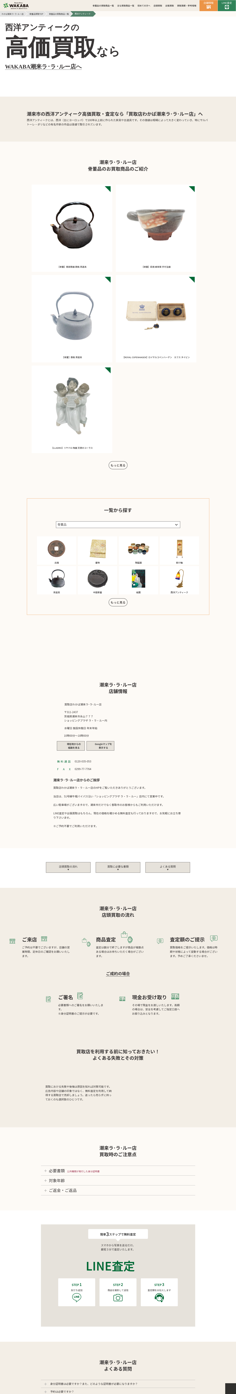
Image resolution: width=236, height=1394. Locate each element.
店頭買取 (158, 5)
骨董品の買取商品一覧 (103, 5)
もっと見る (118, 236)
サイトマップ (143, 1342)
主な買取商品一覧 (125, 5)
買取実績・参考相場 (186, 5)
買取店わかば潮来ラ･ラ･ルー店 (122, 1378)
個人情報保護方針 (114, 1342)
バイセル (118, 1373)
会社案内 (89, 1342)
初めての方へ (143, 5)
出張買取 (169, 5)
